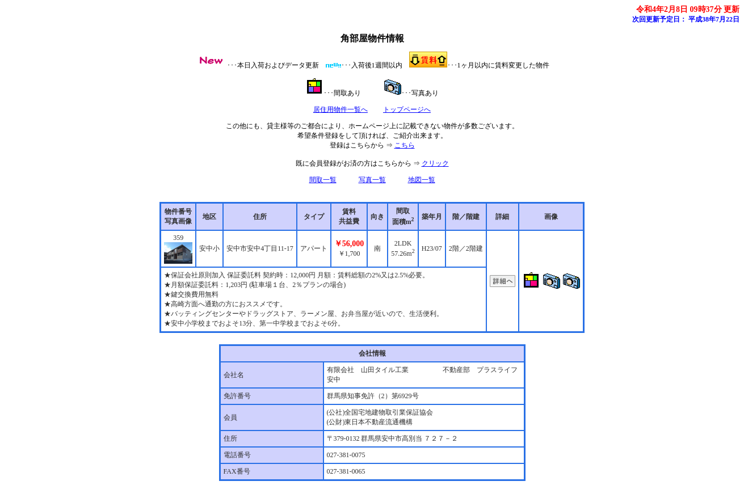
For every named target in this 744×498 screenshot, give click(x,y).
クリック (435, 163)
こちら (404, 145)
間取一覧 (323, 180)
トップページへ (407, 109)
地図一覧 (421, 180)
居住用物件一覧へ (340, 109)
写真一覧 (372, 180)
